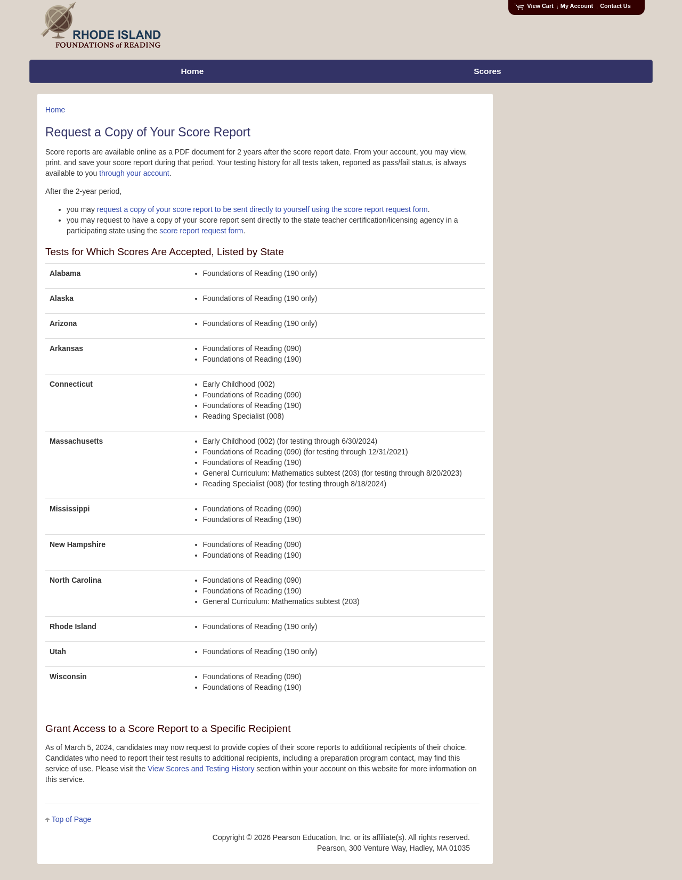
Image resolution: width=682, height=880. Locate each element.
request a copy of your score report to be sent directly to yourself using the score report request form (262, 209)
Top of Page (72, 819)
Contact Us (615, 6)
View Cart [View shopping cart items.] (534, 6)
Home (55, 109)
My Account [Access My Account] (577, 6)
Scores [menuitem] (487, 71)
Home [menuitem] (192, 71)
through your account (134, 173)
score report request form (201, 230)
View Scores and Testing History (201, 768)
